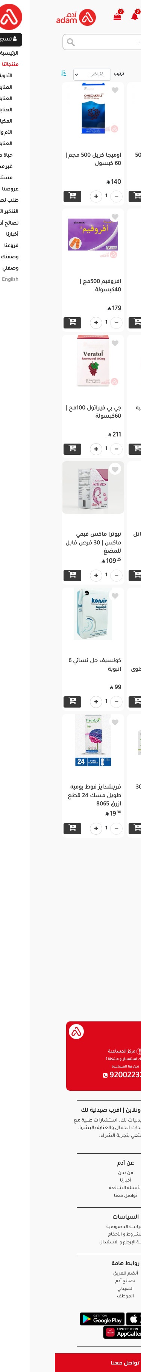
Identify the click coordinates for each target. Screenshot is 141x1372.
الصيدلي (70, 1289)
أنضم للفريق (70, 1274)
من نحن (70, 1173)
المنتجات (98, 60)
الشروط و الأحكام (70, 1235)
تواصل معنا (70, 1362)
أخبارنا (70, 1181)
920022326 (70, 1076)
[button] (84, 17)
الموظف (70, 1296)
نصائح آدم (70, 1281)
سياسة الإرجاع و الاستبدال (70, 1242)
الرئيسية (126, 60)
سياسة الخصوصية (71, 1227)
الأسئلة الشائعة (70, 1188)
